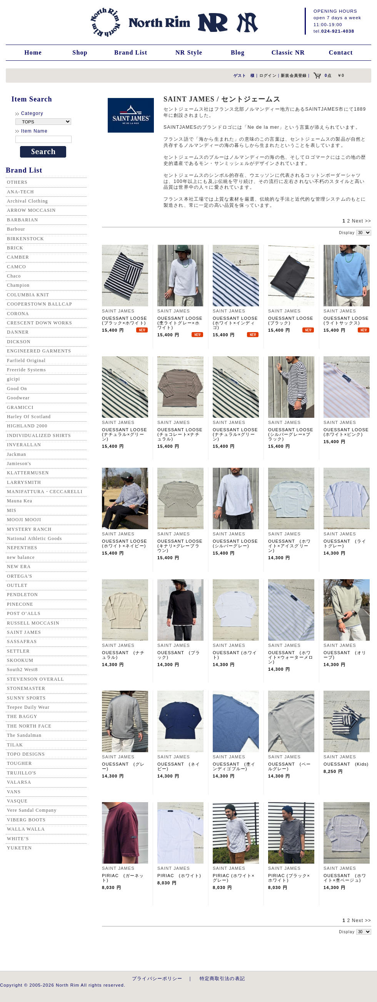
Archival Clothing (27, 201)
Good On (17, 388)
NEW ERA (19, 566)
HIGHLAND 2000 (27, 426)
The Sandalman (24, 735)
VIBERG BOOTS (26, 820)
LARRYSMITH (24, 482)
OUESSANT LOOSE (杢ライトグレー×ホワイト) (182, 323)
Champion (18, 285)
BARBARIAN (22, 220)
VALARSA (19, 782)
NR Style (188, 52)
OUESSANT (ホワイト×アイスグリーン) (289, 546)
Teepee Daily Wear (28, 707)
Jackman (16, 454)
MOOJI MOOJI (24, 519)
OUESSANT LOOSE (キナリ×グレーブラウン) (182, 546)
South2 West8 (22, 669)
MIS (12, 510)
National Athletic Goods (34, 538)
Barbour (16, 229)
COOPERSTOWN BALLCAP (39, 304)
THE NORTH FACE (29, 726)
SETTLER (18, 651)
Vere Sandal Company (32, 810)
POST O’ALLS (24, 613)
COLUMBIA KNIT (28, 294)
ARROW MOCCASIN (31, 210)
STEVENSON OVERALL (35, 679)
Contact (341, 52)
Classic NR (288, 52)
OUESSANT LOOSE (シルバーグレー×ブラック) (293, 434)
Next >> (361, 221)
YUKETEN (19, 848)
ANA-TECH (20, 191)
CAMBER (18, 257)
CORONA (18, 313)
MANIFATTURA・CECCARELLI (45, 491)
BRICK (15, 248)
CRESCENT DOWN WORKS (39, 323)
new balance (21, 557)
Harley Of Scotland (29, 416)
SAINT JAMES (24, 632)
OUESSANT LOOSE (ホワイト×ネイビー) (127, 543)
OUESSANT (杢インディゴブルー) (234, 766)
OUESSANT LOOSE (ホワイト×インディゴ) (238, 323)
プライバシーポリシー (157, 978)
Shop (79, 52)
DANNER (18, 332)
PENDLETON (22, 594)
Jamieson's (19, 463)
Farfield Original (26, 360)
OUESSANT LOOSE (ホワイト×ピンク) (349, 432)
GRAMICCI (20, 407)
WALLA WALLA (26, 829)
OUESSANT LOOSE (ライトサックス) (349, 320)
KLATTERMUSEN (28, 472)
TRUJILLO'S (21, 773)
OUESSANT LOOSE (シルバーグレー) (238, 543)
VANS (14, 791)
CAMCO (16, 266)
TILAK (15, 745)
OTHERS (17, 182)
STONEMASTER (26, 688)
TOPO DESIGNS (26, 754)
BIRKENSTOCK (25, 238)
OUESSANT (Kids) (346, 764)
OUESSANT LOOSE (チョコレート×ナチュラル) (182, 434)
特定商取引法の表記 (222, 978)
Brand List (130, 52)
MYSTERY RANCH (29, 529)
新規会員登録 (294, 75)
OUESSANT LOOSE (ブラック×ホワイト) (127, 320)
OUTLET (17, 585)
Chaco (14, 276)
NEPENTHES (22, 547)
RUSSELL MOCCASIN (33, 623)
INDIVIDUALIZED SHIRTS (39, 435)
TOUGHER (19, 763)
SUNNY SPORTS (26, 698)
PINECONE (20, 604)
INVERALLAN (24, 444)
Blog (238, 52)
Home (33, 52)
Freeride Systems (26, 369)
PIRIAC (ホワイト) (179, 875)
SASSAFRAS (22, 641)
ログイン (268, 75)
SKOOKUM (20, 660)
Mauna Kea (19, 500)
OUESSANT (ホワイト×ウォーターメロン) (290, 657)
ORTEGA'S (19, 576)
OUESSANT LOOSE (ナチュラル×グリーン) (127, 434)
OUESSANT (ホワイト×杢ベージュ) (345, 877)
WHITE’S (18, 838)
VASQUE (17, 801)
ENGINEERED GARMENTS (39, 351)
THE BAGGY (22, 716)
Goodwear (18, 397)
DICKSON (18, 341)
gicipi (13, 379)
